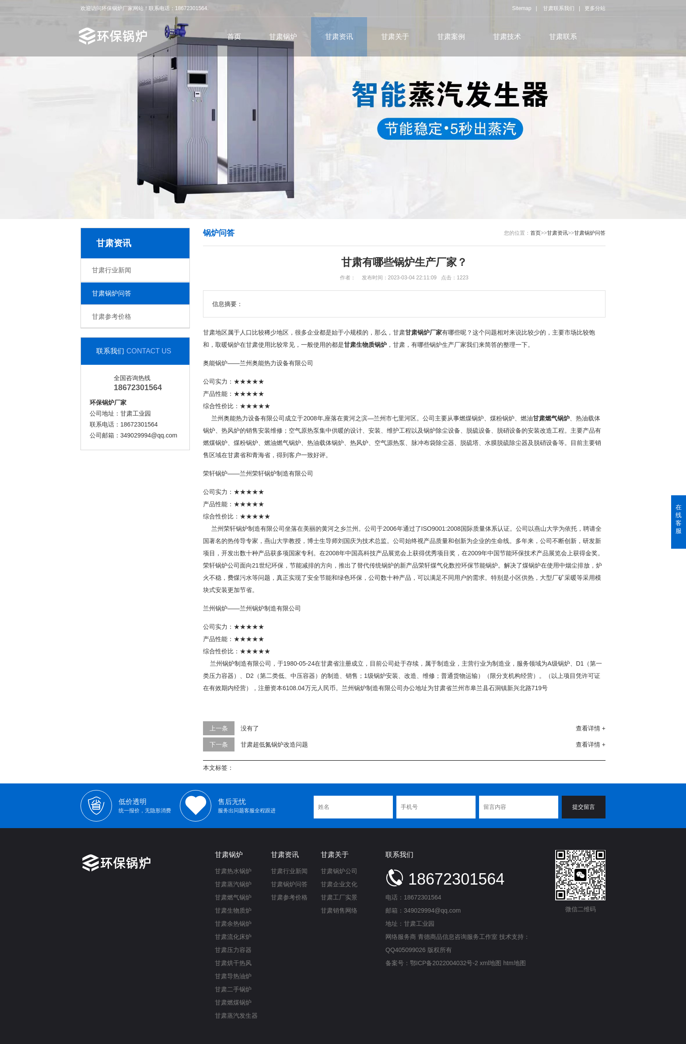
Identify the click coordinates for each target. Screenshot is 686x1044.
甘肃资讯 (339, 36)
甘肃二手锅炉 (233, 989)
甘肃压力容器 (233, 949)
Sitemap (521, 8)
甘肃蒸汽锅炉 (233, 884)
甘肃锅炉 (283, 36)
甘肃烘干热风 (233, 962)
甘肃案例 (451, 36)
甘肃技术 (507, 36)
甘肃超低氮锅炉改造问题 (274, 744)
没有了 (250, 728)
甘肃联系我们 (558, 8)
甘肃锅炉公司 (339, 871)
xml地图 (491, 962)
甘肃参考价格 (111, 316)
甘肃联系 (563, 36)
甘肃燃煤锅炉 (233, 1002)
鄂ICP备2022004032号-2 (444, 962)
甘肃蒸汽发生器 (236, 1015)
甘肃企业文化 (339, 884)
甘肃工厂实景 (339, 897)
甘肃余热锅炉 (233, 923)
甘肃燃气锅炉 (233, 897)
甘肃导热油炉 (233, 976)
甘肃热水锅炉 (233, 871)
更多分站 (595, 8)
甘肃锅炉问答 (111, 293)
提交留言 (583, 807)
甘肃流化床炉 (233, 936)
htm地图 (514, 962)
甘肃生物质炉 (233, 910)
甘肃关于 (395, 36)
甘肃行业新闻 (111, 270)
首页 (234, 36)
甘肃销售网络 (339, 910)
